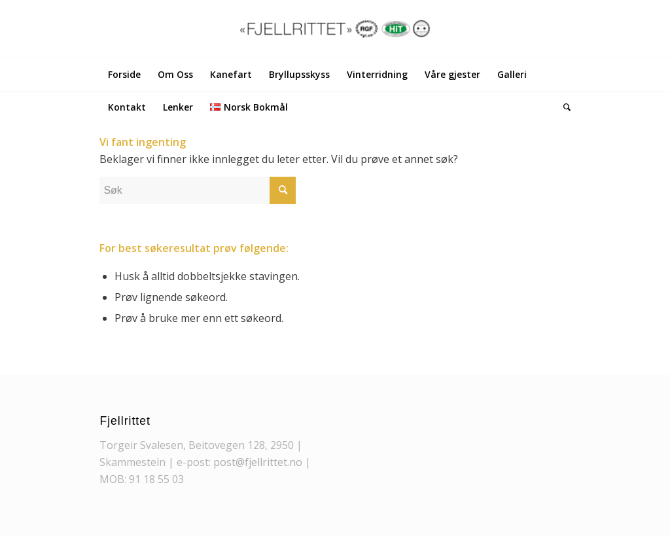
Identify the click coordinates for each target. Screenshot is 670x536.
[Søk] (563, 107)
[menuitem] (124, 74)
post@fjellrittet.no (257, 462)
